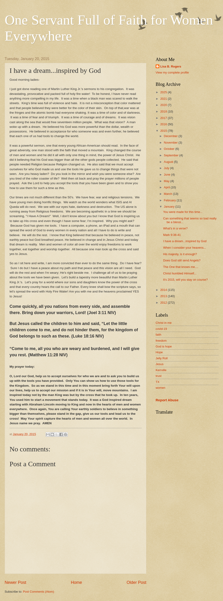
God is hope (164, 346)
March (168, 194)
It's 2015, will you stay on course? (185, 279)
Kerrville (161, 370)
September (171, 155)
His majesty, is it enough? (180, 254)
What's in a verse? (175, 228)
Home (76, 582)
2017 (164, 118)
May (167, 181)
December (171, 136)
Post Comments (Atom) (38, 591)
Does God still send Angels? (181, 260)
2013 (164, 296)
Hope (159, 352)
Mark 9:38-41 (172, 235)
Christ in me (164, 323)
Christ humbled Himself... (180, 273)
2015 (164, 130)
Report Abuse (167, 400)
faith (158, 334)
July (167, 168)
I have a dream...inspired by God (185, 241)
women (160, 387)
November (171, 142)
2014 (164, 290)
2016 (164, 124)
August (169, 162)
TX (157, 382)
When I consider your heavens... (184, 247)
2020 (164, 105)
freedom (161, 340)
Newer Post (15, 582)
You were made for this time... (183, 212)
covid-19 (161, 329)
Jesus (160, 364)
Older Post (136, 582)
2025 (164, 92)
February (170, 200)
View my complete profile (172, 72)
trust (158, 376)
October (169, 149)
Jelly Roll (162, 358)
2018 (164, 111)
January (169, 206)
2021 (164, 98)
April (167, 187)
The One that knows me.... (180, 267)
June (167, 174)
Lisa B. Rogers (170, 66)
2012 (164, 302)
